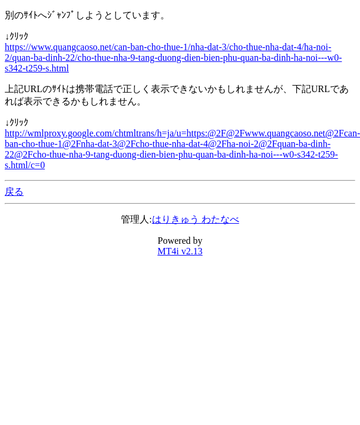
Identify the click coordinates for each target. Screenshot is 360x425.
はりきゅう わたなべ (195, 219)
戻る (14, 192)
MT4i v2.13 (179, 251)
